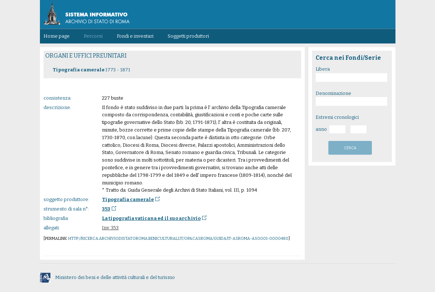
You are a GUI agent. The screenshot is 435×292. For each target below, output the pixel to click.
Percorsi (93, 36)
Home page (57, 36)
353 (106, 209)
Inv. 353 (110, 227)
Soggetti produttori (188, 36)
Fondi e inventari (135, 36)
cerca (350, 147)
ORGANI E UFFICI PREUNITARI (86, 55)
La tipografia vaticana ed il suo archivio (151, 218)
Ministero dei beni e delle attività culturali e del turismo (107, 277)
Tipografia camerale (128, 199)
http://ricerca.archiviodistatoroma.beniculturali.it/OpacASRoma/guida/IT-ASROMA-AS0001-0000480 (178, 238)
